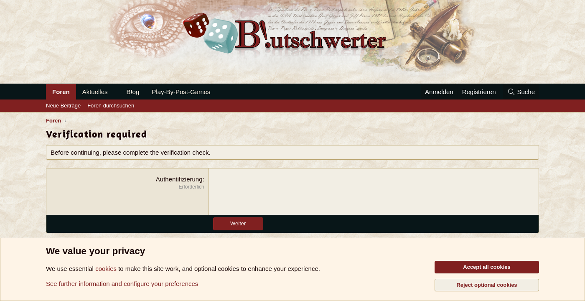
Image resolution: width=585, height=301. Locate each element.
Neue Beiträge (63, 105)
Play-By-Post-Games (181, 91)
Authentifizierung (179, 179)
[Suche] (521, 91)
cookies (106, 268)
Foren (61, 91)
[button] (114, 91)
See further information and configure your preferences (122, 283)
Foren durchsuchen (110, 105)
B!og (132, 91)
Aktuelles (95, 91)
